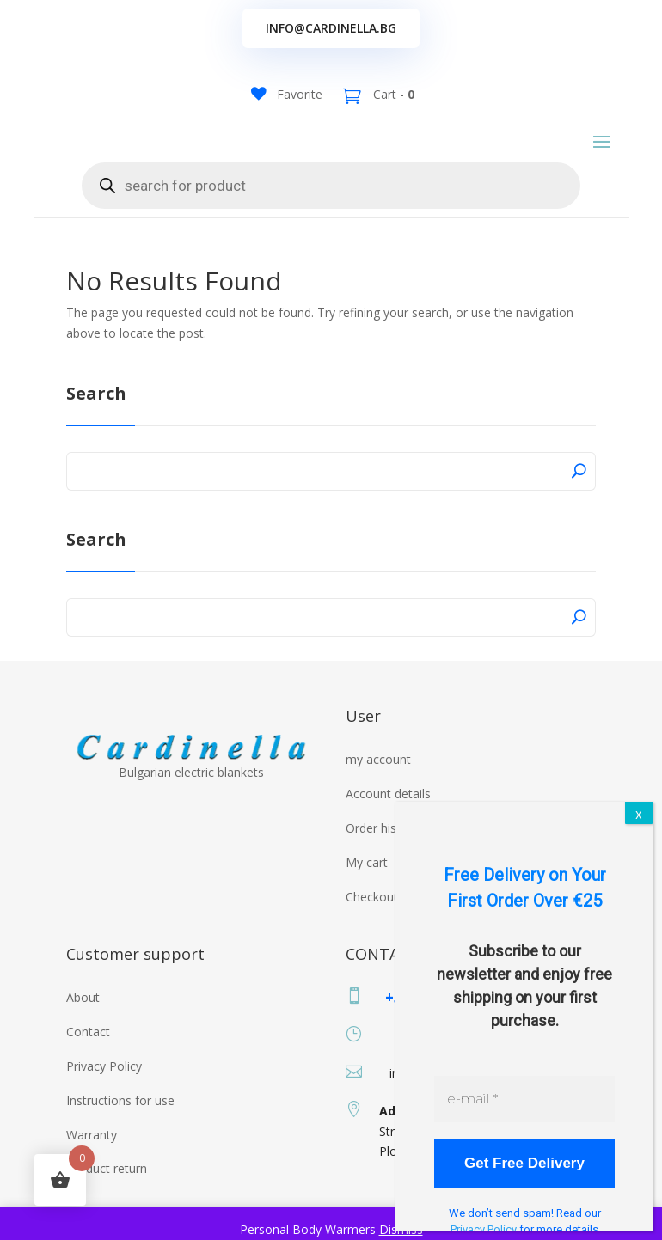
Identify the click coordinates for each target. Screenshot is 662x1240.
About (83, 1010)
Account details (388, 806)
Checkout (372, 909)
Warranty (91, 1147)
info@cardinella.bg (331, 28)
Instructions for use (120, 1113)
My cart (367, 875)
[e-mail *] (524, 1099)
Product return (106, 1181)
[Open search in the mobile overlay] (331, 198)
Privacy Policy (104, 1079)
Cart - (392, 94)
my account (378, 772)
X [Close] (638, 815)
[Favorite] (287, 94)
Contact (88, 1044)
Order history (382, 841)
